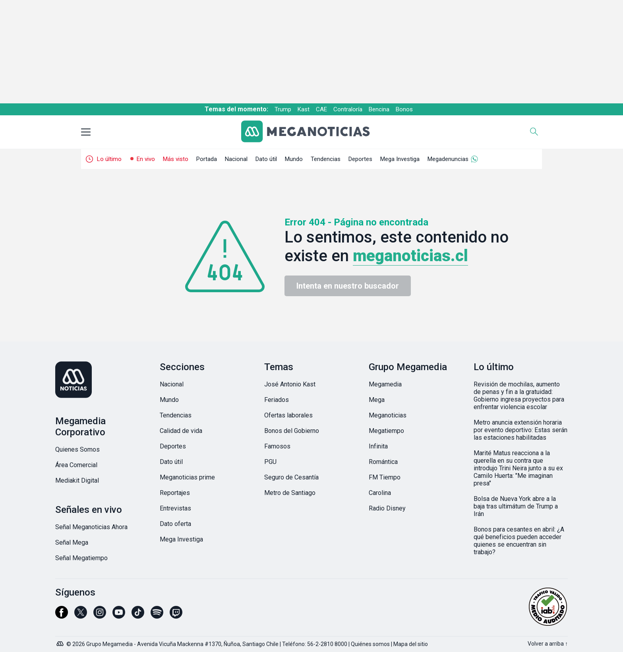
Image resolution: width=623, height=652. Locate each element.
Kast (304, 109)
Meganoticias (387, 415)
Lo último (109, 159)
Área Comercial (76, 465)
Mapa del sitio (410, 644)
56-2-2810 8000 (327, 644)
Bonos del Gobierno (291, 431)
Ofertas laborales (288, 415)
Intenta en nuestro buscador (347, 286)
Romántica (383, 462)
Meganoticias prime (187, 477)
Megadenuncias (448, 159)
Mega (377, 400)
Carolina (380, 493)
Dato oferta (175, 524)
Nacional (236, 159)
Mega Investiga (400, 159)
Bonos (404, 109)
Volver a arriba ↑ (548, 643)
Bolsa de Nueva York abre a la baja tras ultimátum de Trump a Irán (516, 506)
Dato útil (266, 159)
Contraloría (347, 109)
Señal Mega (71, 542)
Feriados (276, 400)
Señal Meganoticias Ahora (91, 527)
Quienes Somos (77, 449)
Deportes (360, 159)
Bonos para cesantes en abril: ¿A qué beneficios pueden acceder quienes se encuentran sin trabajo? (519, 541)
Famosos (277, 446)
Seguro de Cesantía (291, 477)
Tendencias (326, 159)
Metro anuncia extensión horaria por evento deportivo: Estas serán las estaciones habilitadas (520, 430)
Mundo (294, 159)
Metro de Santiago (289, 493)
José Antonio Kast (289, 384)
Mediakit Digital (77, 480)
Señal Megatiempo (81, 558)
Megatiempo (386, 431)
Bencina (379, 109)
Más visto (175, 159)
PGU (270, 462)
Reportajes (175, 493)
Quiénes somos (370, 644)
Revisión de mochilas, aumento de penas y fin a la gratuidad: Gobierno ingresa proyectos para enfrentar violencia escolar (519, 395)
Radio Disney (387, 508)
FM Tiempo (384, 477)
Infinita (378, 446)
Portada (206, 159)
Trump (283, 109)
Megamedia (385, 384)
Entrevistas (175, 508)
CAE (321, 109)
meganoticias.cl (410, 255)
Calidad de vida (181, 431)
